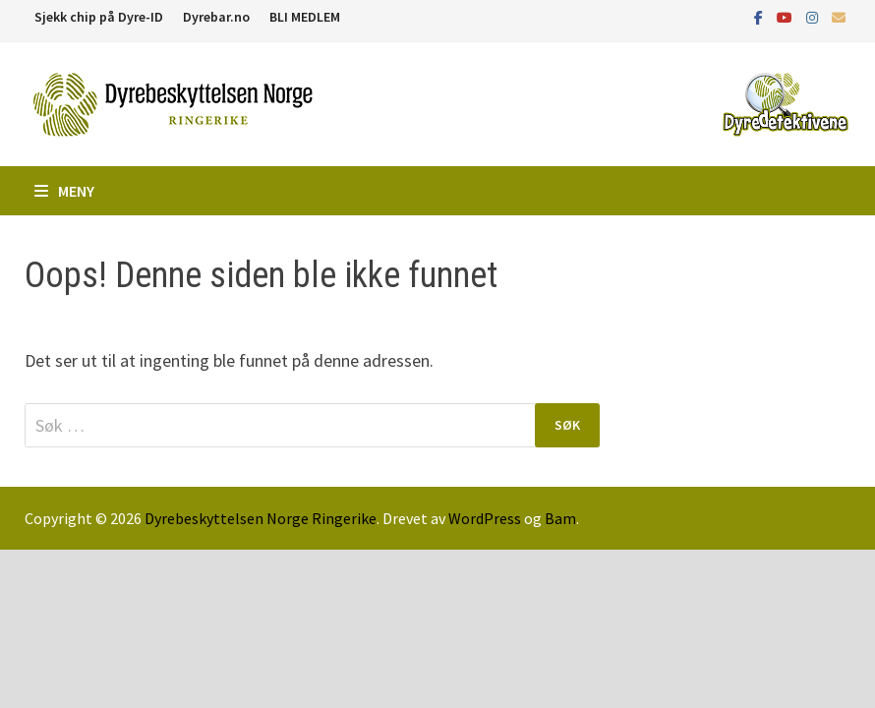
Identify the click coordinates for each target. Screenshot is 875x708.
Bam (560, 518)
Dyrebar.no (216, 17)
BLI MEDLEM (304, 17)
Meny (64, 191)
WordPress (484, 518)
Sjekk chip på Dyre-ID (98, 17)
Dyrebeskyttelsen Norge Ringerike (261, 518)
